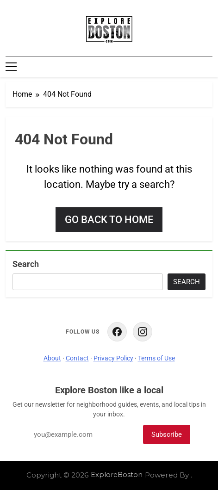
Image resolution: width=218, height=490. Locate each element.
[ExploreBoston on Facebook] (117, 331)
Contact (77, 358)
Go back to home (109, 219)
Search (25, 264)
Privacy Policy (113, 358)
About (52, 358)
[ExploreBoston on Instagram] (142, 331)
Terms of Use (156, 358)
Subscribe (166, 434)
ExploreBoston (117, 475)
